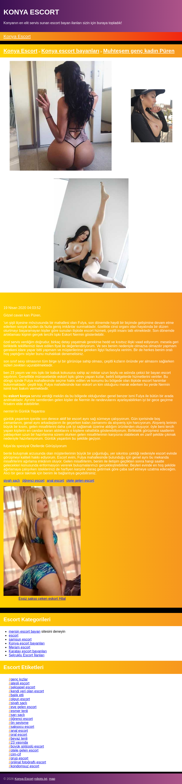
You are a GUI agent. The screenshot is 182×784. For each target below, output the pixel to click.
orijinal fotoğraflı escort (28, 762)
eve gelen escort (23, 707)
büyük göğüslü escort (27, 746)
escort (13, 635)
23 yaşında (19, 742)
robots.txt (40, 778)
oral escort (19, 734)
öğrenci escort (33, 480)
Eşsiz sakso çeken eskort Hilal (42, 598)
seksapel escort (23, 687)
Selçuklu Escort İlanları (27, 655)
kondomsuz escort (25, 766)
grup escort (19, 758)
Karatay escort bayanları (28, 651)
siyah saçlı (12, 480)
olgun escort (20, 699)
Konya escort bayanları (27, 643)
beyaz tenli (19, 738)
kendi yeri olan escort (27, 691)
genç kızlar (19, 679)
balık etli (17, 695)
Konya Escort (17, 36)
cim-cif (16, 754)
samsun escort (20, 639)
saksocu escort (22, 727)
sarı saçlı (18, 715)
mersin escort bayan (24, 631)
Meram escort (19, 647)
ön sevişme (20, 723)
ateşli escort (20, 683)
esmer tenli (19, 711)
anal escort (55, 480)
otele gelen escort (80, 480)
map (52, 778)
